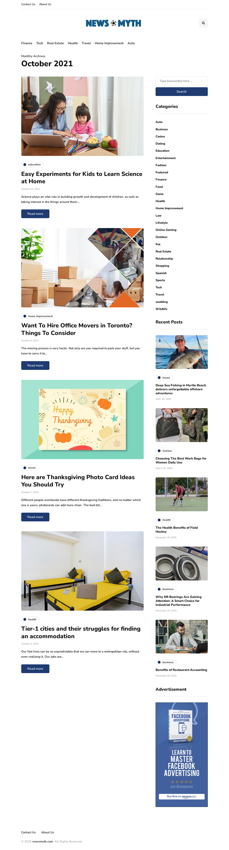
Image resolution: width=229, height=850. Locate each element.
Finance (26, 43)
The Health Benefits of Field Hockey (177, 530)
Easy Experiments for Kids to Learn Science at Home (81, 178)
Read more (35, 214)
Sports (160, 280)
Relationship (164, 259)
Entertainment (166, 158)
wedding (162, 302)
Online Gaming (166, 230)
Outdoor (161, 237)
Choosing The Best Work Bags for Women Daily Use (181, 460)
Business (162, 129)
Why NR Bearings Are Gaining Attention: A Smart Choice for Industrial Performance (179, 601)
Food (159, 187)
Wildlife (161, 309)
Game (160, 194)
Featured (162, 172)
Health (73, 43)
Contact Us (28, 4)
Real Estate (55, 43)
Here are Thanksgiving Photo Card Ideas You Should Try (78, 481)
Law (159, 216)
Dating (160, 144)
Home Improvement (109, 43)
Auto (131, 43)
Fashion (161, 165)
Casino (160, 136)
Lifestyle (162, 223)
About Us (45, 4)
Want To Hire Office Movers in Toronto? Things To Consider (76, 329)
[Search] (182, 81)
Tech (39, 43)
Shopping (162, 266)
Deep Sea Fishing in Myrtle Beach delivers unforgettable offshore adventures (181, 389)
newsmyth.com (42, 841)
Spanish (161, 273)
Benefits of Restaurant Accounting (181, 670)
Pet (158, 244)
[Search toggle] (203, 23)
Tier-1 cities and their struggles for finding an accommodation (80, 632)
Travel (86, 43)
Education (162, 151)
